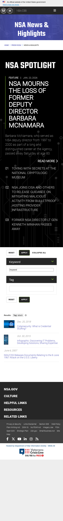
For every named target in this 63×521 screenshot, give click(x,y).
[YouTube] (19, 439)
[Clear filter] (31, 315)
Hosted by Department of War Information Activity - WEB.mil (30, 446)
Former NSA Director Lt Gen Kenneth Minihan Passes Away (34, 224)
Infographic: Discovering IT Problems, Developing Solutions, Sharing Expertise (37, 341)
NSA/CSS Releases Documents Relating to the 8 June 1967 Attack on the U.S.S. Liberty (31, 356)
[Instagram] (31, 439)
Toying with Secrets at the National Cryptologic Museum (34, 173)
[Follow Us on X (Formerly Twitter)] (13, 439)
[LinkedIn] (25, 439)
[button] (12, 4)
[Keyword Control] (31, 269)
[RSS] (37, 439)
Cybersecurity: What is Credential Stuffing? (34, 327)
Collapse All (39, 252)
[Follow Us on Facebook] (7, 439)
